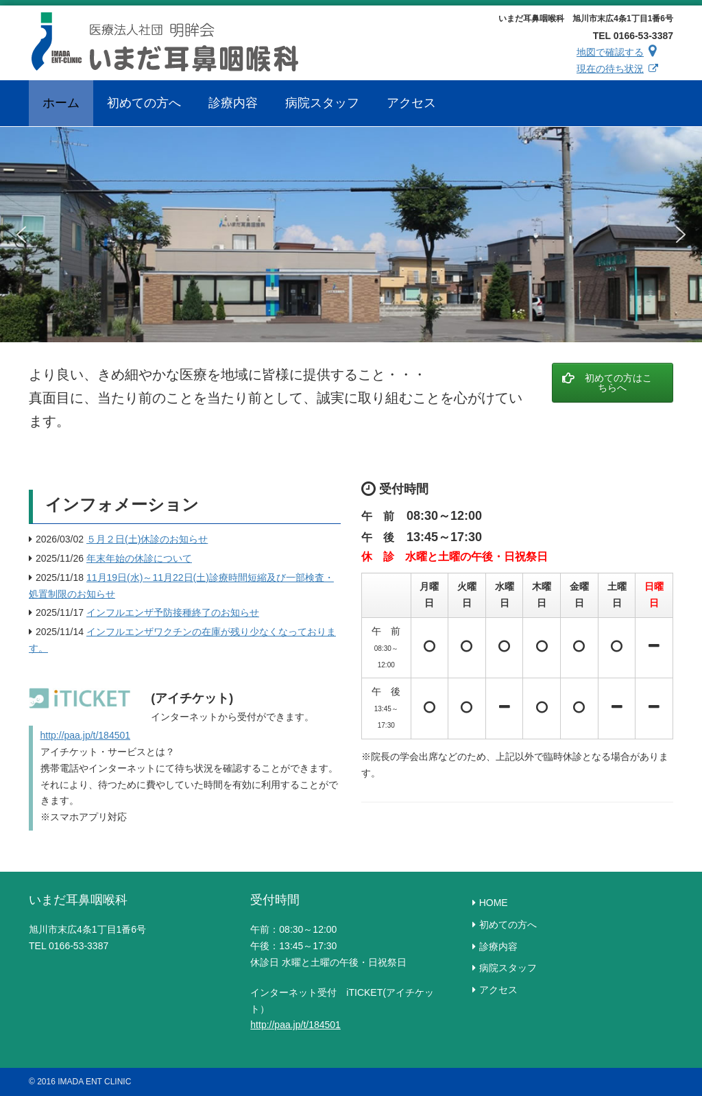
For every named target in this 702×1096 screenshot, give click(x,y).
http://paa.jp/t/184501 (85, 735)
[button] (21, 235)
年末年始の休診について (139, 558)
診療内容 (498, 946)
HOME (493, 902)
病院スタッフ (508, 967)
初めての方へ (508, 924)
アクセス (498, 989)
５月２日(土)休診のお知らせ (147, 539)
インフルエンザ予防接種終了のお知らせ (172, 612)
